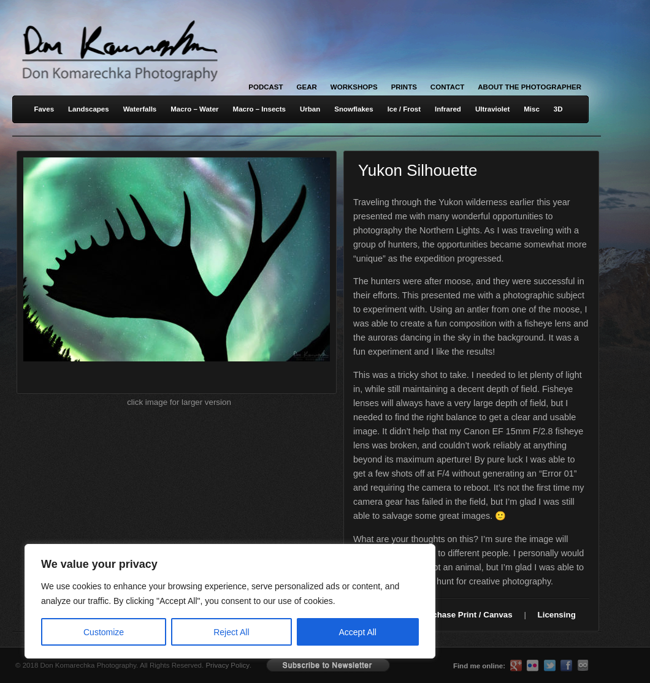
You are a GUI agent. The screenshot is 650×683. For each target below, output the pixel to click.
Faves (44, 109)
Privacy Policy (227, 665)
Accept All (358, 632)
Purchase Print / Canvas (466, 614)
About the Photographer (529, 87)
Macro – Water (194, 109)
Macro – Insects (259, 109)
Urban (310, 109)
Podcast (265, 87)
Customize (103, 632)
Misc (532, 109)
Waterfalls (140, 109)
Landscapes (88, 109)
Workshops (354, 87)
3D (558, 109)
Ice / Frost (404, 109)
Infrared (448, 109)
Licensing (557, 614)
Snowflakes (353, 109)
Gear (307, 87)
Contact (447, 87)
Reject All (231, 632)
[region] (159, 601)
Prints (404, 87)
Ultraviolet (492, 109)
